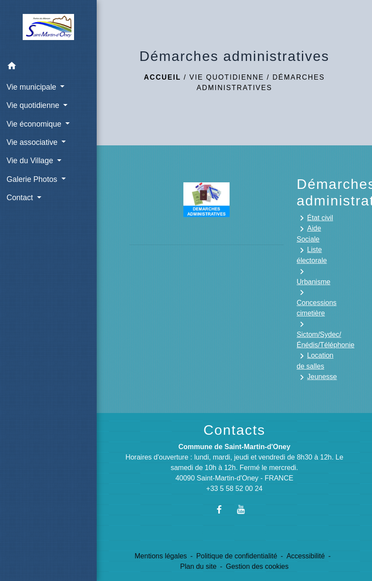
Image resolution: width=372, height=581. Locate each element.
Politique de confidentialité (236, 556)
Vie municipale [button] (32, 87)
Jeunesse (317, 377)
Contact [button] (21, 197)
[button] (48, 67)
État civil (315, 218)
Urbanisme (313, 275)
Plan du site (198, 566)
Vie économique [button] (35, 124)
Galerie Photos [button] (33, 179)
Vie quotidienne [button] (34, 105)
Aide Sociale (309, 233)
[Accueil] (48, 29)
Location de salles (315, 360)
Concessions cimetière (317, 302)
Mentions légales (161, 556)
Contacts (234, 430)
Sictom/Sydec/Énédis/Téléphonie (318, 334)
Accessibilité (306, 556)
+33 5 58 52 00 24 (234, 488)
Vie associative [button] (33, 142)
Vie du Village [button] (31, 160)
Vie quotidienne (226, 77)
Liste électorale (312, 254)
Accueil (162, 77)
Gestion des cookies (257, 566)
